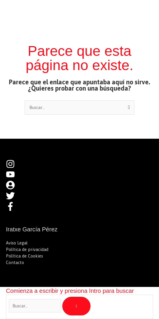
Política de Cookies (24, 255)
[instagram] (13, 166)
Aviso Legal (17, 242)
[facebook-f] (12, 209)
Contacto (15, 262)
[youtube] (13, 177)
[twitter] (13, 198)
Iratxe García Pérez (47, 10)
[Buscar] (76, 306)
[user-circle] (13, 187)
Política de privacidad (27, 249)
